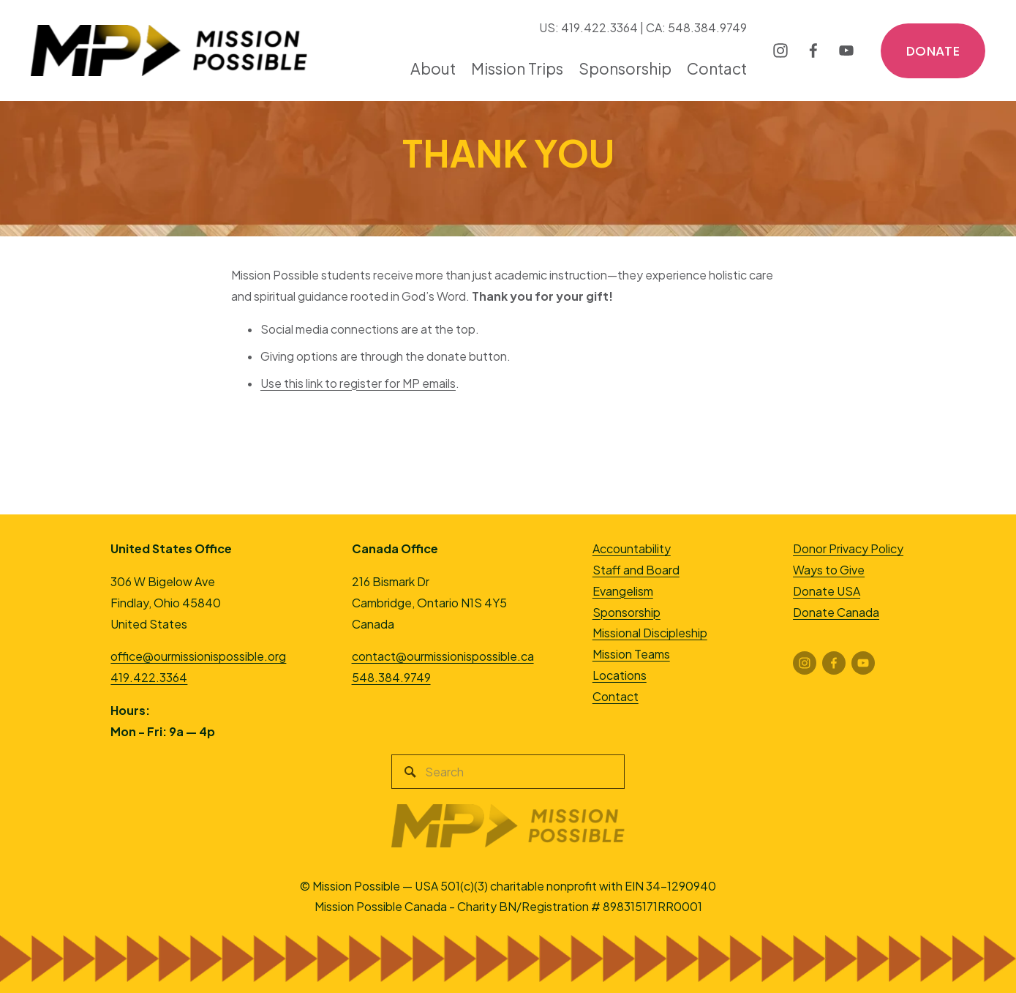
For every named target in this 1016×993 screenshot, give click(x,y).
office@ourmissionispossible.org (198, 656)
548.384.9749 (391, 677)
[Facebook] (813, 50)
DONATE (933, 51)
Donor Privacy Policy (848, 548)
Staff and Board (636, 569)
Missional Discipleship (649, 632)
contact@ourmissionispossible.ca (443, 656)
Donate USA (826, 591)
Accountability (631, 548)
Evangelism (622, 591)
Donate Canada (836, 612)
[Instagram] (780, 50)
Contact (717, 68)
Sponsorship (626, 612)
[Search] (507, 771)
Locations (619, 675)
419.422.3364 (148, 677)
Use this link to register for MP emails (358, 383)
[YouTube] (846, 50)
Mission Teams (631, 654)
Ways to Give (829, 569)
